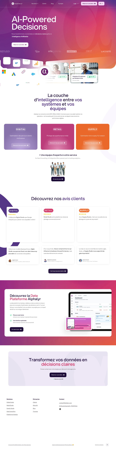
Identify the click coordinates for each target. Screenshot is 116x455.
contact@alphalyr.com (65, 403)
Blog (52, 3)
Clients (44, 3)
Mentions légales (99, 445)
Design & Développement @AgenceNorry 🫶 (63, 445)
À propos (60, 3)
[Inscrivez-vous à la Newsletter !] (97, 417)
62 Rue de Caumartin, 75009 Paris (68, 406)
